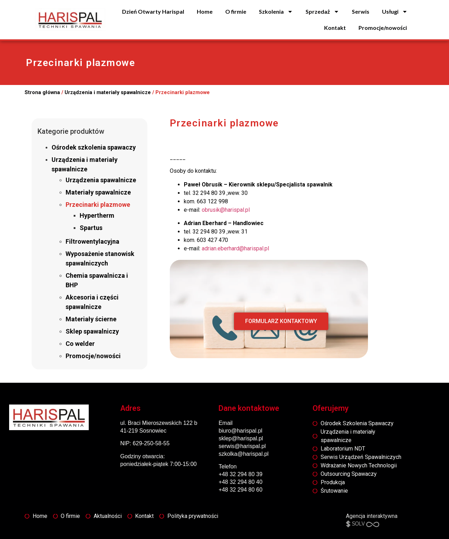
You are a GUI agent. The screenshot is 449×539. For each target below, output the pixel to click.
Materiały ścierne (91, 319)
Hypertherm (97, 215)
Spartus (91, 227)
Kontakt (335, 27)
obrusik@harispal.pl (226, 209)
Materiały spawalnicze (98, 192)
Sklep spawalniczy (92, 331)
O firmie (235, 11)
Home (205, 11)
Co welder (80, 343)
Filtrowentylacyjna (92, 241)
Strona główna (42, 92)
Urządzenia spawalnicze (101, 180)
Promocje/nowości (382, 27)
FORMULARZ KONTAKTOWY (281, 321)
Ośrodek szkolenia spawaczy (94, 147)
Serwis (360, 11)
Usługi (395, 11)
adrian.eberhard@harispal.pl (235, 248)
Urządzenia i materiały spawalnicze (108, 92)
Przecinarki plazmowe (98, 204)
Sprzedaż (322, 11)
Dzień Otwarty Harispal (153, 11)
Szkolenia (276, 11)
